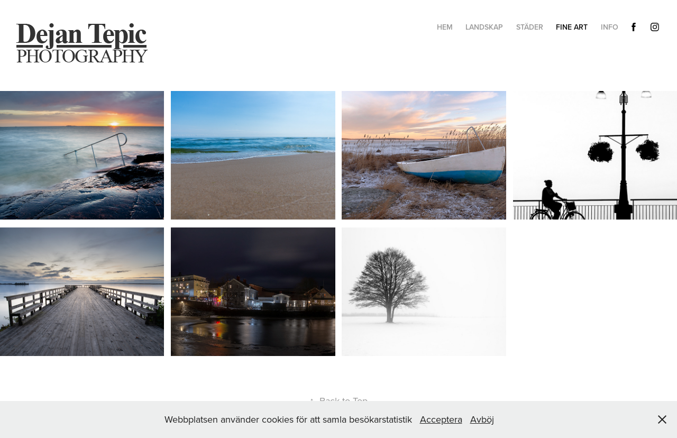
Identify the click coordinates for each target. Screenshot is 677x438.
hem (445, 27)
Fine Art (572, 27)
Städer (529, 27)
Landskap (484, 27)
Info (609, 27)
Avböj (482, 419)
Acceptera (441, 419)
